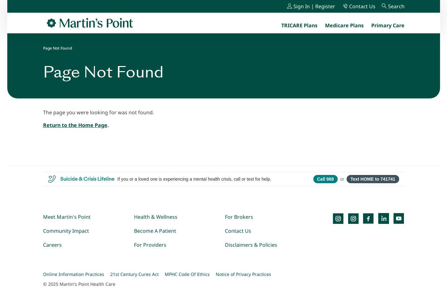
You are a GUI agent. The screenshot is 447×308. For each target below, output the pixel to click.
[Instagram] (353, 218)
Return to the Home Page (75, 125)
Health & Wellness (155, 216)
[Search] (393, 6)
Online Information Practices (73, 274)
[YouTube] (398, 218)
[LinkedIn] (383, 218)
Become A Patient (155, 230)
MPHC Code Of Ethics (187, 274)
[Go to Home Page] (90, 22)
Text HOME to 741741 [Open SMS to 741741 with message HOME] (372, 179)
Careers (52, 244)
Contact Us (238, 230)
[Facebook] (368, 218)
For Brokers (239, 216)
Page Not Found (57, 48)
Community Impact (66, 230)
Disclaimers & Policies (251, 244)
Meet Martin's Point (67, 216)
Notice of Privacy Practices (243, 274)
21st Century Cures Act (134, 274)
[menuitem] (388, 25)
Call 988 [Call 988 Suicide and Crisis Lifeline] (325, 179)
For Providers (150, 244)
